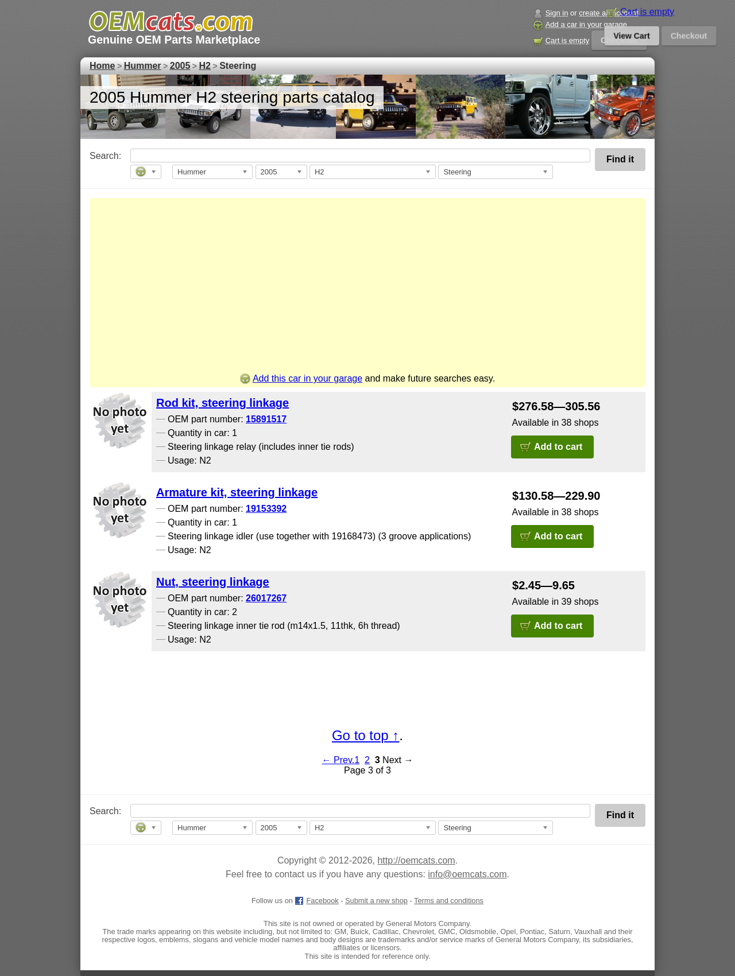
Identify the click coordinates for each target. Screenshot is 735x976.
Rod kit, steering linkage (222, 402)
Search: (97, 156)
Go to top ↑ (365, 735)
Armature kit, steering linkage (237, 492)
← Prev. (338, 760)
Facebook (316, 900)
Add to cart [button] (558, 447)
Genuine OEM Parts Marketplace (174, 39)
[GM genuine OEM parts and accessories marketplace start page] (170, 21)
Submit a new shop (376, 900)
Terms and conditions (448, 900)
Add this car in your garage (301, 378)
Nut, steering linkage (212, 582)
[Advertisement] (367, 287)
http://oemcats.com (416, 860)
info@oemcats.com (467, 874)
